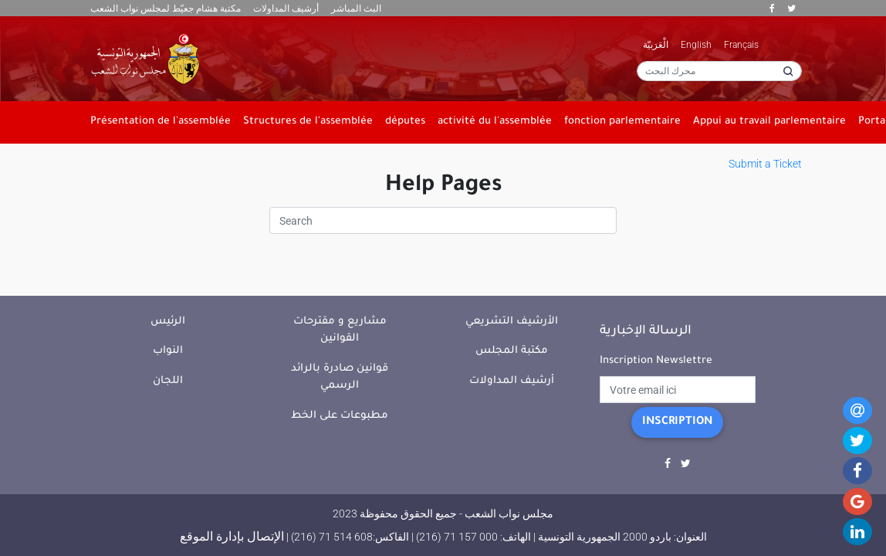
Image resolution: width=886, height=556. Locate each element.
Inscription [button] (677, 422)
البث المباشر (356, 8)
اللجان (168, 381)
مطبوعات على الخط (339, 416)
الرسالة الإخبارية (646, 331)
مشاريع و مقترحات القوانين (340, 330)
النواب (168, 351)
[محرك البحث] (719, 71)
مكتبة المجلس (511, 351)
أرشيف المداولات (286, 8)
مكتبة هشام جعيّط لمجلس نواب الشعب (165, 8)
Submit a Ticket (765, 164)
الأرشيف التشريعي (511, 321)
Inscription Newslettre (656, 361)
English (696, 44)
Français (741, 44)
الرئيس (167, 321)
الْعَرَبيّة (655, 44)
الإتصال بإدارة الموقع (232, 536)
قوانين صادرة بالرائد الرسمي (339, 377)
